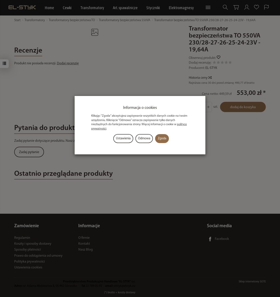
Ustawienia (123, 138)
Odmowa (144, 138)
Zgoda (162, 138)
